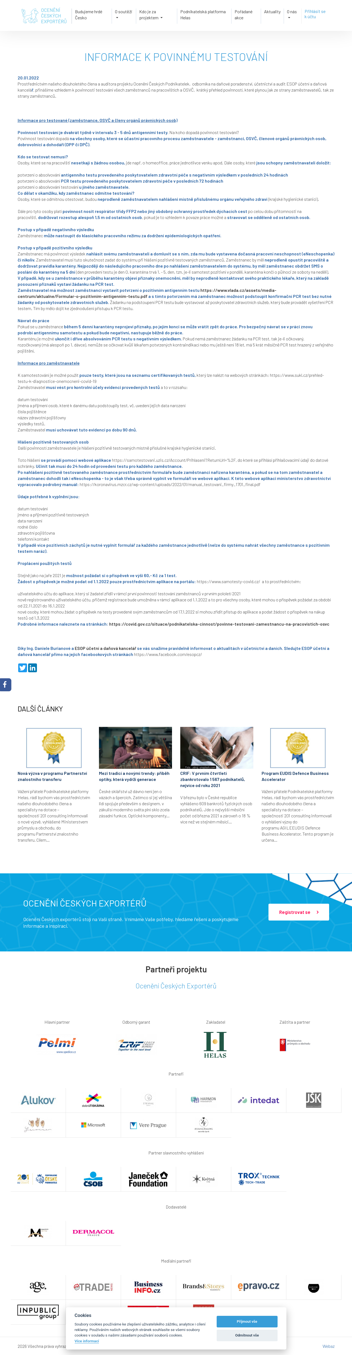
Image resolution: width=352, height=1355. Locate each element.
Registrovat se (298, 912)
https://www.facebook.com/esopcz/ (168, 654)
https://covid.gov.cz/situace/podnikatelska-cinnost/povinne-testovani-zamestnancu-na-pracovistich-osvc (219, 623)
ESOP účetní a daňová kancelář (105, 648)
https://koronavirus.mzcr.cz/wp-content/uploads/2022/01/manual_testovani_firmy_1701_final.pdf (170, 484)
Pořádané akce (243, 14)
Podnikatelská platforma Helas (203, 14)
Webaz (329, 1346)
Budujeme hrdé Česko (88, 14)
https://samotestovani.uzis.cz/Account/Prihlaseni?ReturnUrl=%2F (174, 460)
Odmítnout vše (247, 1335)
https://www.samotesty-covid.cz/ (228, 581)
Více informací (87, 1341)
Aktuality (272, 11)
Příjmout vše (247, 1321)
